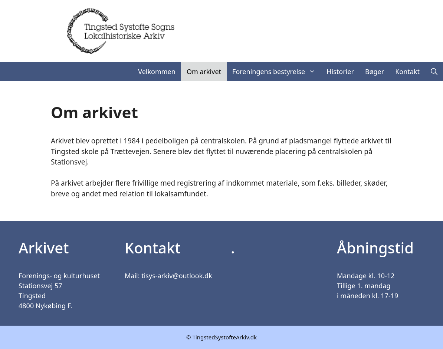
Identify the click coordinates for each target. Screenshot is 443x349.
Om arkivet (204, 71)
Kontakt (407, 71)
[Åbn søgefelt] (434, 71)
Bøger (374, 71)
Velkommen (156, 71)
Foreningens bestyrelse (276, 71)
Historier (340, 71)
